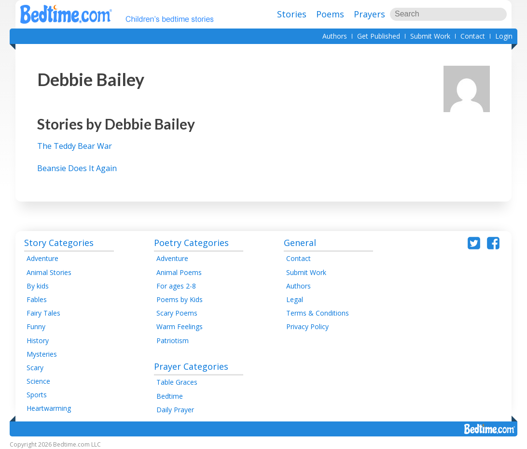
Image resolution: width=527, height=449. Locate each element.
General (300, 242)
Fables (37, 299)
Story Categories (59, 242)
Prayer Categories (191, 366)
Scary (35, 367)
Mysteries (42, 354)
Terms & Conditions (317, 313)
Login (504, 36)
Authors (334, 36)
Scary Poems (176, 313)
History (38, 340)
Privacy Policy (307, 326)
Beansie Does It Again (77, 168)
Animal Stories (49, 272)
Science (38, 381)
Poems (330, 14)
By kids (38, 285)
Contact (472, 36)
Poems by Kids (179, 299)
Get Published (378, 36)
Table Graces (176, 382)
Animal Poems (179, 272)
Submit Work (430, 36)
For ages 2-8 (176, 285)
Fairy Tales (43, 313)
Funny (36, 326)
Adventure (42, 258)
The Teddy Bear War (74, 146)
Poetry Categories (191, 242)
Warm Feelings (179, 326)
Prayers (369, 14)
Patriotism (172, 340)
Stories (291, 14)
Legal (294, 299)
